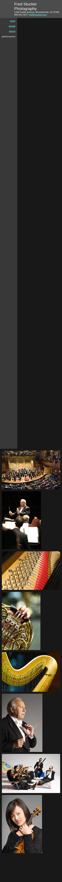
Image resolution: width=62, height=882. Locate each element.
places (12, 31)
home (12, 21)
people (12, 26)
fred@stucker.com (38, 15)
